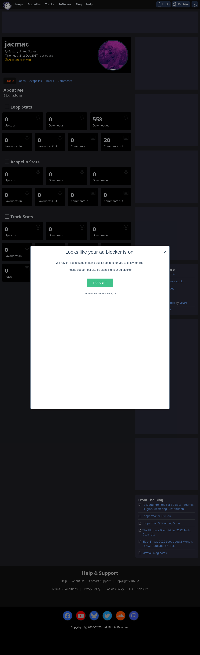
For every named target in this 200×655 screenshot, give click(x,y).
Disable (100, 283)
